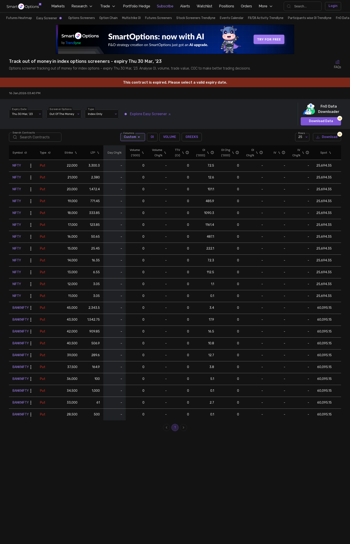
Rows (301, 132)
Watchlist (204, 6)
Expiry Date (19, 108)
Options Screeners (81, 18)
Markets (58, 6)
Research (82, 6)
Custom (133, 137)
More (266, 6)
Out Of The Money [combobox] (62, 114)
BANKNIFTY (20, 308)
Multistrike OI (131, 18)
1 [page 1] (175, 427)
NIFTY (16, 165)
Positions (226, 6)
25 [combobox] (300, 137)
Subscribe (165, 6)
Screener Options (60, 108)
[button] (25, 152)
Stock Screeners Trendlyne (195, 18)
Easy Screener (49, 18)
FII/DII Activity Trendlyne (265, 18)
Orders (246, 6)
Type (91, 108)
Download (327, 137)
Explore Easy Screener (148, 114)
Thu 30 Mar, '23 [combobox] (22, 114)
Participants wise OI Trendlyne (309, 18)
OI (152, 137)
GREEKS (192, 137)
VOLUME (170, 137)
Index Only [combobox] (95, 114)
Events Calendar (232, 18)
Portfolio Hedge (136, 6)
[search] (35, 137)
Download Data (321, 121)
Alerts (185, 6)
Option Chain (108, 18)
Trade (108, 6)
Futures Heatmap (19, 18)
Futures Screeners (158, 18)
